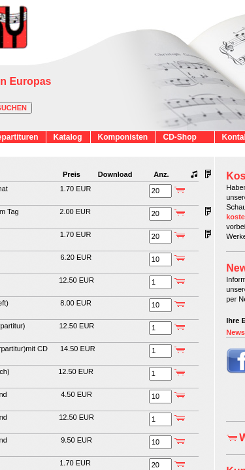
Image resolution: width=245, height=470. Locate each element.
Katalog (68, 137)
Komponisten (123, 137)
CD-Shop (180, 137)
